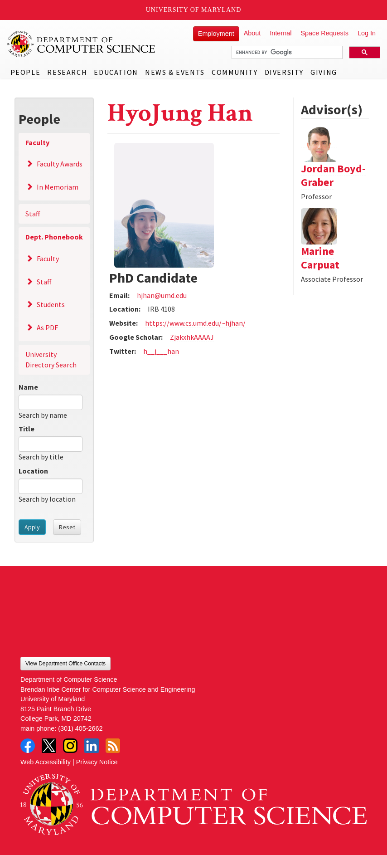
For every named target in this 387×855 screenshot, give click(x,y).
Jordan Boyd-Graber (333, 175)
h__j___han (161, 351)
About (252, 33)
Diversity (284, 72)
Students (51, 304)
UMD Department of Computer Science (81, 44)
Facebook (27, 745)
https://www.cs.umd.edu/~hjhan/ (195, 322)
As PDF (47, 327)
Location (33, 470)
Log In (367, 33)
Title (26, 428)
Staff (32, 213)
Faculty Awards (59, 163)
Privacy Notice (97, 762)
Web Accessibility (45, 762)
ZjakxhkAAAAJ (192, 337)
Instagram (70, 745)
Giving (323, 72)
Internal (280, 33)
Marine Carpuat (320, 258)
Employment (216, 33)
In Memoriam (57, 186)
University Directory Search (51, 359)
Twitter (49, 745)
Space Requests (324, 33)
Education (116, 72)
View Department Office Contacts (65, 663)
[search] (286, 53)
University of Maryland (194, 9)
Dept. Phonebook (54, 236)
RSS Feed (113, 745)
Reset (67, 527)
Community (234, 72)
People (25, 72)
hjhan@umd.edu (162, 295)
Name (28, 386)
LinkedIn (91, 745)
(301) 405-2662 (80, 728)
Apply (32, 527)
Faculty (37, 142)
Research (67, 72)
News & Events (175, 72)
